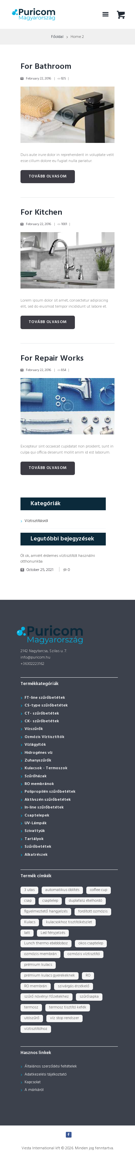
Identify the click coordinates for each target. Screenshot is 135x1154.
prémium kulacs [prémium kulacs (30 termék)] (38, 964)
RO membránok (39, 784)
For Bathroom (45, 66)
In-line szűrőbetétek (44, 807)
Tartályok (34, 839)
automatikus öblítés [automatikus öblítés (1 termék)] (62, 890)
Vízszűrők (34, 729)
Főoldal (57, 37)
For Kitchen (41, 212)
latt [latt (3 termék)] (27, 933)
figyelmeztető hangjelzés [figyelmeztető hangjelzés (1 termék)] (46, 911)
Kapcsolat (33, 1082)
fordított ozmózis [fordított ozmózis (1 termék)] (92, 911)
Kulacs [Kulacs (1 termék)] (29, 922)
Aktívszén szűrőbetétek (48, 799)
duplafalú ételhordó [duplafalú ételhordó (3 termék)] (85, 900)
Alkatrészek (36, 854)
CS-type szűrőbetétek (46, 705)
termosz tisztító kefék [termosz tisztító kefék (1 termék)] (67, 1007)
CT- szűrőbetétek (42, 713)
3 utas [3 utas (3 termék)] (29, 890)
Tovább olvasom (48, 176)
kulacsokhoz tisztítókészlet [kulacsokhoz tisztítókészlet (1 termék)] (69, 922)
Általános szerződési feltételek (51, 1066)
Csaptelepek (37, 815)
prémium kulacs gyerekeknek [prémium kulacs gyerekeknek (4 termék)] (49, 975)
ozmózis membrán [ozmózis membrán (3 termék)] (40, 954)
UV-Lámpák (36, 823)
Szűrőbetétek (38, 846)
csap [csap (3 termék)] (28, 900)
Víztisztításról (36, 521)
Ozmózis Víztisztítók (44, 737)
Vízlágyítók (35, 744)
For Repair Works (52, 358)
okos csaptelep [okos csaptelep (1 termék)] (91, 943)
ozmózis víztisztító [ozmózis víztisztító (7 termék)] (84, 954)
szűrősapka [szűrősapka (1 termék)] (89, 996)
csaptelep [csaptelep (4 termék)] (50, 900)
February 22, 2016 (38, 78)
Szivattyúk (35, 831)
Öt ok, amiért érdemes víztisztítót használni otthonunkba (57, 559)
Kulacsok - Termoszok (46, 768)
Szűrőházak (36, 776)
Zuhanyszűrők (38, 760)
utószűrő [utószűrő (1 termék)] (31, 1018)
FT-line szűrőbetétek (45, 697)
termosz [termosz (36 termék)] (31, 1007)
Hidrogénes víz (39, 752)
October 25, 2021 (40, 570)
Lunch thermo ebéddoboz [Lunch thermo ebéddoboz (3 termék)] (46, 943)
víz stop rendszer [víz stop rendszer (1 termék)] (64, 1018)
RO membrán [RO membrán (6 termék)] (35, 986)
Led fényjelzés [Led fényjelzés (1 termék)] (53, 933)
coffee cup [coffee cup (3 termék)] (98, 890)
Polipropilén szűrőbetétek (50, 791)
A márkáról (34, 1090)
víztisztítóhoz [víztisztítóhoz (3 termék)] (35, 1029)
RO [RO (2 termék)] (88, 975)
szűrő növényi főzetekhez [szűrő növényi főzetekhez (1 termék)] (46, 996)
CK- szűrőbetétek (42, 721)
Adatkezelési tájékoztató (45, 1074)
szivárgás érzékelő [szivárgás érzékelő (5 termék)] (73, 986)
